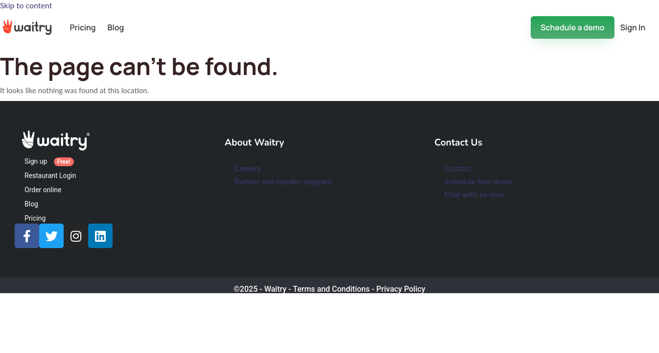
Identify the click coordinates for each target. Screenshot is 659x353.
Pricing (82, 27)
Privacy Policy (401, 289)
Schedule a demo (572, 27)
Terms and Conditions (331, 289)
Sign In (632, 27)
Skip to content (26, 5)
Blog (116, 27)
